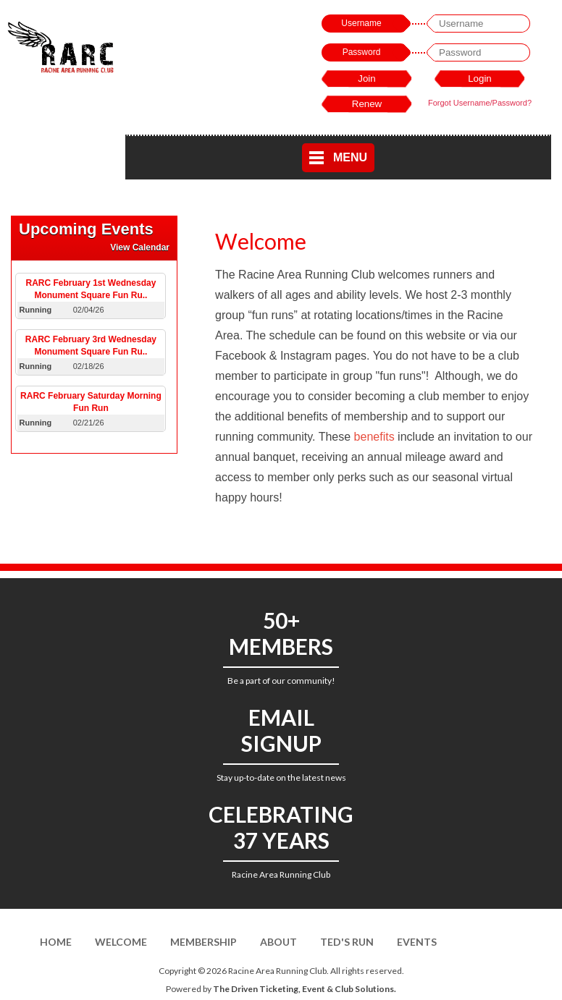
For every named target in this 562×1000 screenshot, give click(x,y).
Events (417, 942)
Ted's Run (347, 942)
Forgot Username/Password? (480, 102)
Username (361, 23)
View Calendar (139, 247)
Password (362, 52)
